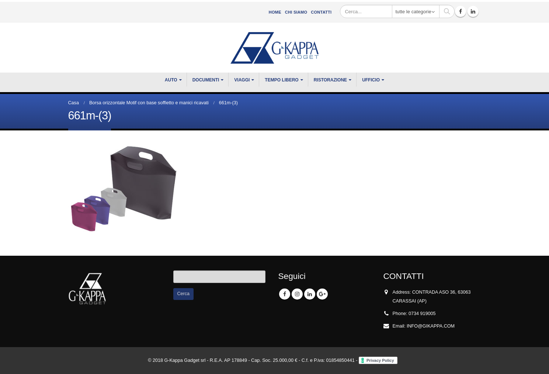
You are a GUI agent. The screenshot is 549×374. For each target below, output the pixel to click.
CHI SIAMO (296, 12)
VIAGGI (242, 80)
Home (275, 12)
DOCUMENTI (205, 80)
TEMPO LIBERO (281, 80)
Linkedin (309, 294)
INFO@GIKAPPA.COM (431, 326)
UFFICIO (371, 80)
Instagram (297, 294)
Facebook (284, 294)
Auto (171, 80)
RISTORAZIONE (330, 80)
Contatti (321, 12)
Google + (322, 294)
